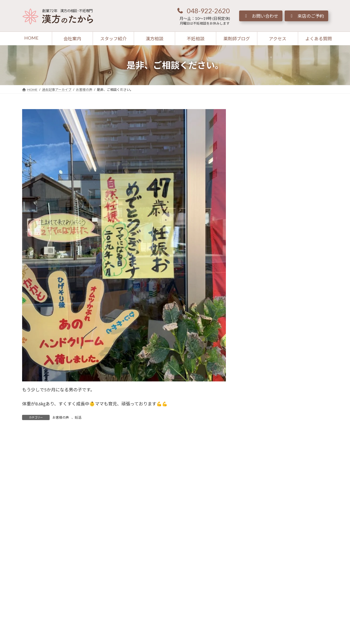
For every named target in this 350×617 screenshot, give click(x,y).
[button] (203, 10)
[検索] (314, 114)
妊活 (78, 417)
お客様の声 (60, 417)
